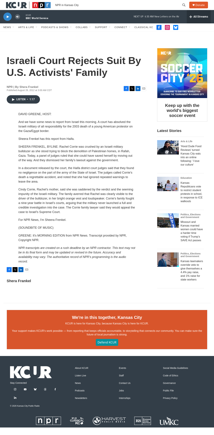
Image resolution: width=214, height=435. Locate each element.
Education (186, 185)
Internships (124, 405)
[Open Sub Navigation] (13, 34)
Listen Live (80, 383)
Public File (168, 398)
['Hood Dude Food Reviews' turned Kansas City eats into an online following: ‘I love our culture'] (168, 155)
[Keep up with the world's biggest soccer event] (182, 81)
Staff (121, 383)
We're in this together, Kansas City (107, 324)
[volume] (17, 24)
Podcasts (80, 398)
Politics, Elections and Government (191, 223)
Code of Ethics (170, 383)
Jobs (121, 398)
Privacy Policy (170, 405)
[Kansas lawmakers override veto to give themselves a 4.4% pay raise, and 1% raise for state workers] (168, 267)
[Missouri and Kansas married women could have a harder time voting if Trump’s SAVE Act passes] (168, 228)
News (7, 34)
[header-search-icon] (185, 8)
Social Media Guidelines (175, 375)
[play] (7, 24)
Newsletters (81, 405)
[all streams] (199, 24)
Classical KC (143, 34)
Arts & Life (26, 34)
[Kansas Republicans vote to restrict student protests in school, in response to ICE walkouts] (168, 191)
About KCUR (81, 375)
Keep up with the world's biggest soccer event (182, 117)
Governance (169, 390)
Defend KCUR (106, 350)
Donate (202, 9)
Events (122, 375)
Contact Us (124, 390)
